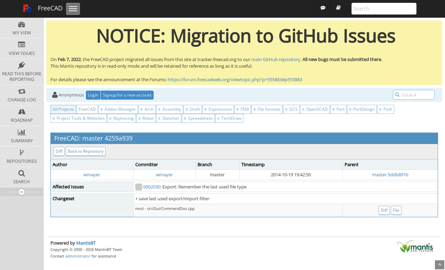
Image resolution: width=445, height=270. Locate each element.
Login (93, 95)
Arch (147, 109)
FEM (242, 109)
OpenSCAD (315, 109)
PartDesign (362, 109)
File (396, 210)
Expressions (218, 109)
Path (385, 109)
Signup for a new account (127, 95)
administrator (77, 256)
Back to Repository (86, 151)
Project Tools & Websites (78, 118)
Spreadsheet (198, 118)
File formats (267, 109)
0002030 (151, 187)
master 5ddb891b (390, 174)
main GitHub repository (275, 59)
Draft (193, 109)
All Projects (63, 109)
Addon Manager (118, 109)
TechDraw (229, 118)
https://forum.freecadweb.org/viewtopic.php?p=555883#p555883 (235, 79)
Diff (59, 151)
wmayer (91, 174)
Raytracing (121, 118)
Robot (146, 118)
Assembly (169, 109)
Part (338, 109)
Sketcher (168, 118)
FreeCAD (43, 8)
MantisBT (86, 243)
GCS (291, 109)
